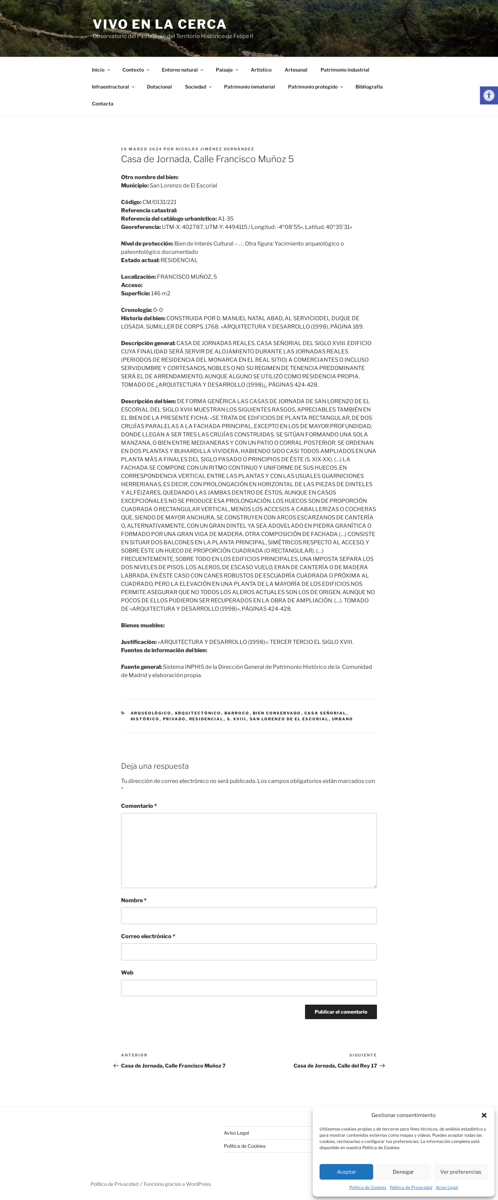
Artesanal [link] (296, 70)
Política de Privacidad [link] (411, 1187)
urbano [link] (342, 719)
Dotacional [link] (159, 87)
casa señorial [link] (325, 713)
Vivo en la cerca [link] (160, 24)
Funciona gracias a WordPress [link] (177, 1184)
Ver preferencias (460, 1172)
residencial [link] (206, 719)
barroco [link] (237, 713)
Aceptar (346, 1172)
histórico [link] (145, 719)
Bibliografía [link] (369, 87)
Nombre (134, 900)
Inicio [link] (101, 70)
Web (127, 972)
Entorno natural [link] (183, 70)
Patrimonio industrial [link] (345, 70)
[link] (489, 95)
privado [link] (174, 719)
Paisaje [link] (227, 70)
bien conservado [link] (277, 713)
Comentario (139, 806)
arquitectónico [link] (198, 713)
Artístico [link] (261, 70)
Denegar (403, 1172)
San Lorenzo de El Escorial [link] (289, 719)
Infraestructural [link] (114, 87)
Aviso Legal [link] (447, 1187)
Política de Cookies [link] (367, 1187)
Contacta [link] (102, 104)
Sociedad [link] (199, 87)
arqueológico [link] (151, 713)
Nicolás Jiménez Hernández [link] (215, 149)
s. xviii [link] (237, 719)
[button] (484, 1115)
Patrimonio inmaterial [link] (249, 87)
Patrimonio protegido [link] (316, 87)
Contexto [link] (136, 70)
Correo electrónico (148, 936)
